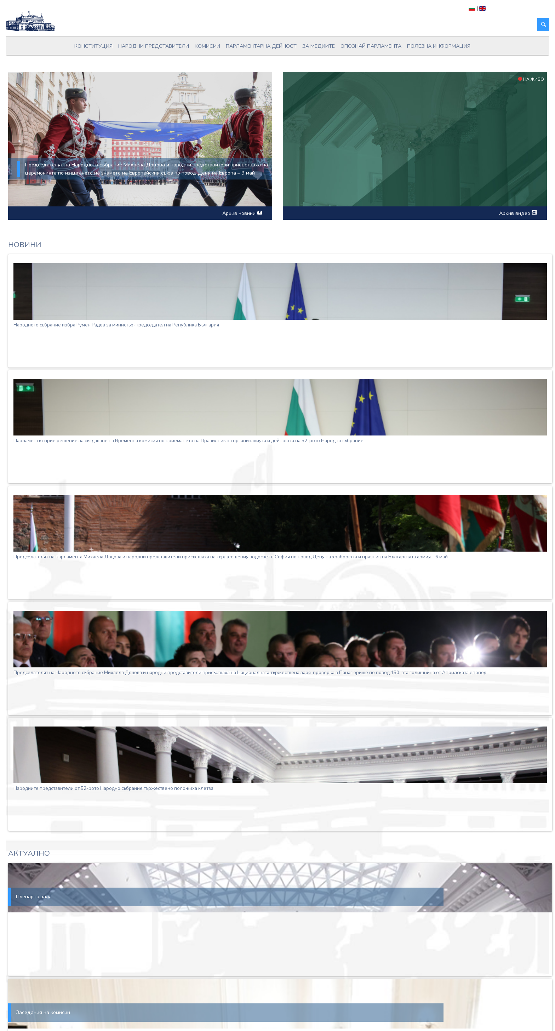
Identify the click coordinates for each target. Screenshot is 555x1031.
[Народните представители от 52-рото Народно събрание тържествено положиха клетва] (280, 755)
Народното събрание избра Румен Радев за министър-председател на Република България (116, 325)
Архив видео (518, 213)
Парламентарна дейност (261, 46)
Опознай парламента (371, 46)
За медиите (318, 46)
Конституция (93, 46)
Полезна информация (438, 46)
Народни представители (153, 46)
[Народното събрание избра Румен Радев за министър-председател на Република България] (280, 291)
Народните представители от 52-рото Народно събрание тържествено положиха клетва (113, 788)
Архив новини (242, 213)
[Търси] (503, 24)
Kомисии (207, 46)
